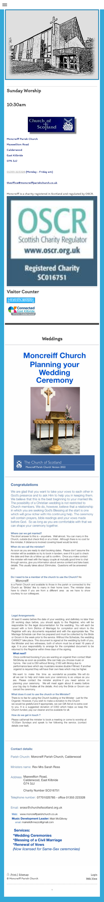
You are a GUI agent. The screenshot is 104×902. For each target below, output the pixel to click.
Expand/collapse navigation (52, 4)
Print (12, 874)
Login (94, 874)
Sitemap (24, 874)
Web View (91, 878)
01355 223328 (16, 171)
